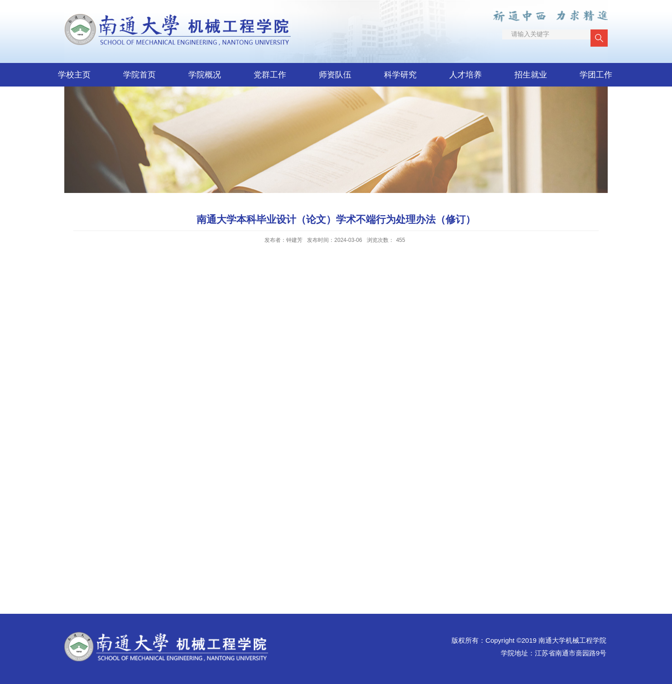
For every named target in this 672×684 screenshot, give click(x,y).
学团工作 (596, 74)
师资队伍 (335, 74)
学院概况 (204, 74)
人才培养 (465, 74)
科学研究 (400, 74)
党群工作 (270, 74)
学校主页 (74, 74)
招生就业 (530, 74)
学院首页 (139, 74)
